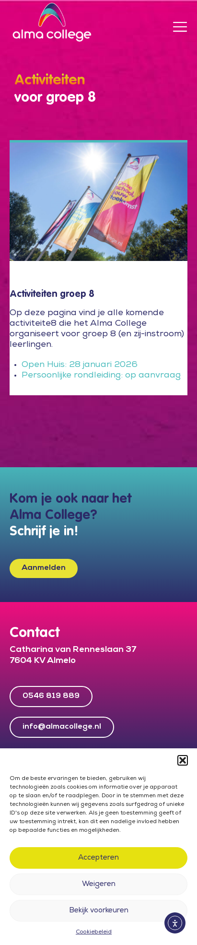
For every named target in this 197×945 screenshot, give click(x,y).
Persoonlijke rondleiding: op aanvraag (102, 375)
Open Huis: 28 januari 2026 (81, 365)
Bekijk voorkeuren (98, 911)
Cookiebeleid (94, 932)
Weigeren (99, 884)
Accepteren (98, 858)
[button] (182, 760)
